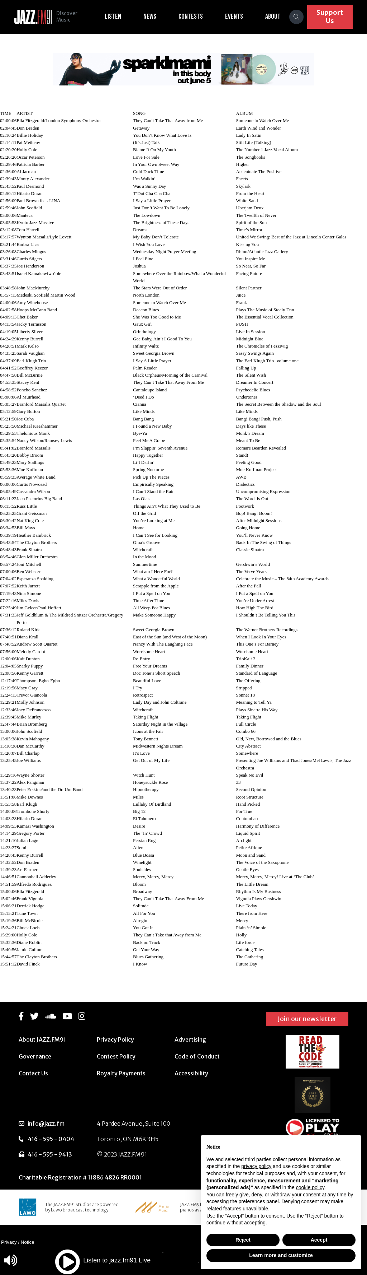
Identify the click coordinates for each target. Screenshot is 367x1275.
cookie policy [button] (310, 1187)
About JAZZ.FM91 (42, 1039)
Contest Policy (116, 1056)
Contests (195, 16)
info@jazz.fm (46, 1123)
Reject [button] (243, 1240)
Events (239, 16)
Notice (27, 1242)
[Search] (301, 17)
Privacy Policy (115, 1039)
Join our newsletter (307, 1019)
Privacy (9, 1242)
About (277, 16)
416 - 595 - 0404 (51, 1139)
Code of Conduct (197, 1056)
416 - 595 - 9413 (50, 1154)
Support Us (332, 16)
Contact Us (33, 1073)
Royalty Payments (121, 1073)
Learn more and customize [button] (281, 1255)
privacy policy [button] (256, 1166)
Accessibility (191, 1073)
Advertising (190, 1039)
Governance (35, 1056)
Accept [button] (319, 1240)
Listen (117, 16)
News (154, 16)
